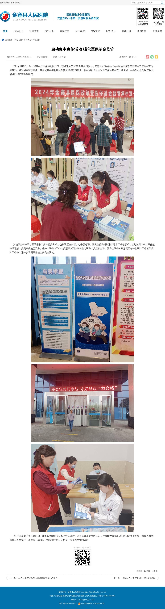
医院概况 (18, 32)
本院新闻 (36, 40)
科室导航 (80, 32)
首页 (5, 32)
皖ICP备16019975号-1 (67, 603)
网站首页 (18, 40)
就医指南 (64, 32)
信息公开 (49, 32)
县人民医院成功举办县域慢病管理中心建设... (38, 578)
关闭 (155, 571)
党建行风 (126, 32)
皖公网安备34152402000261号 (91, 603)
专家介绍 (95, 32)
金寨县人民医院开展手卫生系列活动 (138, 578)
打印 (148, 571)
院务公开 (111, 32)
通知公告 (141, 32)
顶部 (140, 571)
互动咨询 (157, 32)
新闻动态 (34, 32)
